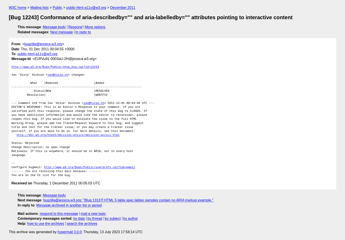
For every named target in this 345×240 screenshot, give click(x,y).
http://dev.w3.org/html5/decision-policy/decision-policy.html (68, 135)
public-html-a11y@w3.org (86, 7)
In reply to (83, 32)
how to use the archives (45, 223)
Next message (61, 32)
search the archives (82, 223)
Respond (75, 27)
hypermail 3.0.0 (69, 232)
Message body (54, 27)
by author (130, 218)
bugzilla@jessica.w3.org (43, 44)
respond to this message (59, 214)
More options (95, 27)
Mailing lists (39, 7)
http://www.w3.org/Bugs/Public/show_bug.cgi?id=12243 (55, 67)
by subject (113, 218)
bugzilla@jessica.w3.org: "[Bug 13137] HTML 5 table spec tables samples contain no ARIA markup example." (128, 200)
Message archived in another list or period (69, 205)
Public (57, 7)
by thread (95, 218)
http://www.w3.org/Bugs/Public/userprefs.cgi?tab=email (89, 167)
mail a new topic (93, 214)
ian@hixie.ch (58, 75)
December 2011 (122, 7)
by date (79, 218)
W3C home (17, 7)
